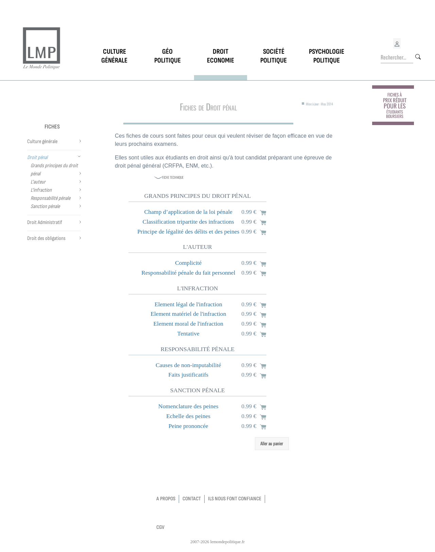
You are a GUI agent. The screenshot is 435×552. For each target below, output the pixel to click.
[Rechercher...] (397, 57)
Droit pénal (37, 157)
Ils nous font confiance (234, 499)
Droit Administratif (44, 222)
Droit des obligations (46, 238)
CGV (160, 527)
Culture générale (42, 141)
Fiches (52, 126)
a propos (165, 499)
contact (191, 499)
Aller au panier (271, 443)
